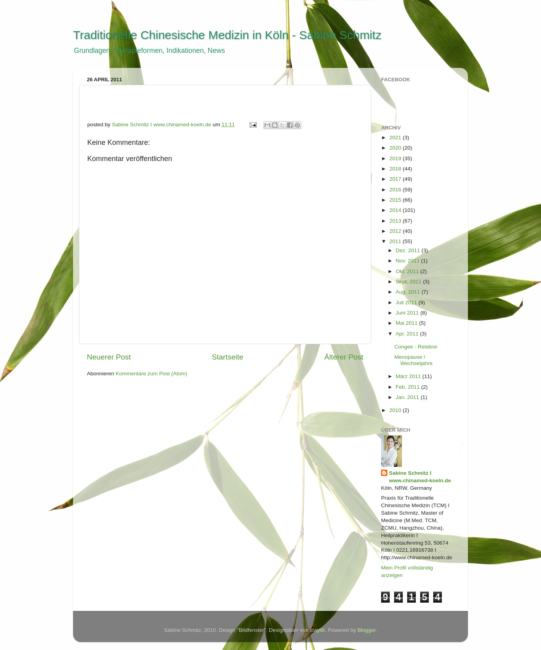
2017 (396, 179)
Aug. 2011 (408, 292)
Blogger (366, 630)
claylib (317, 630)
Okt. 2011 (408, 271)
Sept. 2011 (409, 282)
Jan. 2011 (408, 397)
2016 (396, 190)
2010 (396, 410)
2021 (396, 137)
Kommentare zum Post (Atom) (152, 374)
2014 (396, 210)
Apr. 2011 (408, 334)
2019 (396, 158)
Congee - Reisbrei (416, 347)
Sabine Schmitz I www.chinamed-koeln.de (420, 476)
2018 (396, 169)
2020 (396, 148)
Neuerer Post (109, 357)
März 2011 (409, 376)
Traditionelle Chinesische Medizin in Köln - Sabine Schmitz (227, 34)
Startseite (227, 357)
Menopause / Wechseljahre (413, 360)
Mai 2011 (407, 323)
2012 (396, 231)
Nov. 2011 (408, 261)
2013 (396, 221)
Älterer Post (343, 357)
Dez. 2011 (408, 250)
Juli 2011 (407, 302)
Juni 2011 (408, 313)
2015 (396, 200)
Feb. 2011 (408, 387)
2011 (396, 241)
